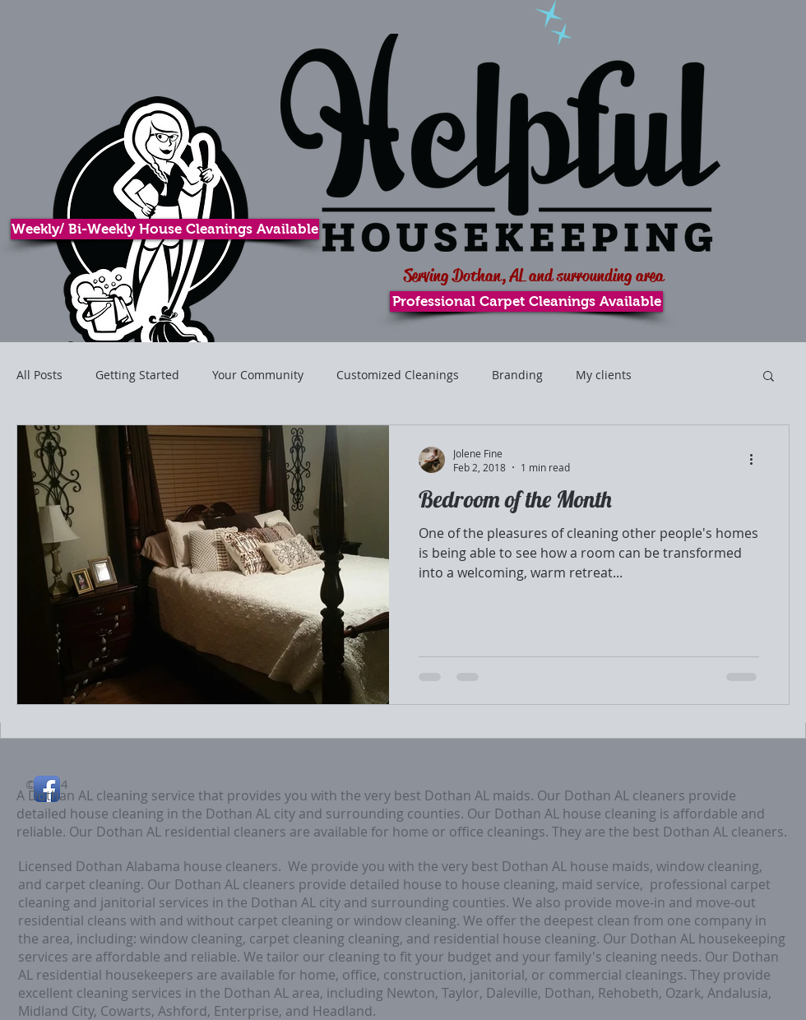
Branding (517, 374)
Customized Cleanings (397, 374)
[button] (768, 377)
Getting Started (137, 374)
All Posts (39, 374)
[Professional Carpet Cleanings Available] (526, 301)
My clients (604, 374)
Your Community (257, 374)
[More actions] (757, 460)
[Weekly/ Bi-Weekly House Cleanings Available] (165, 229)
